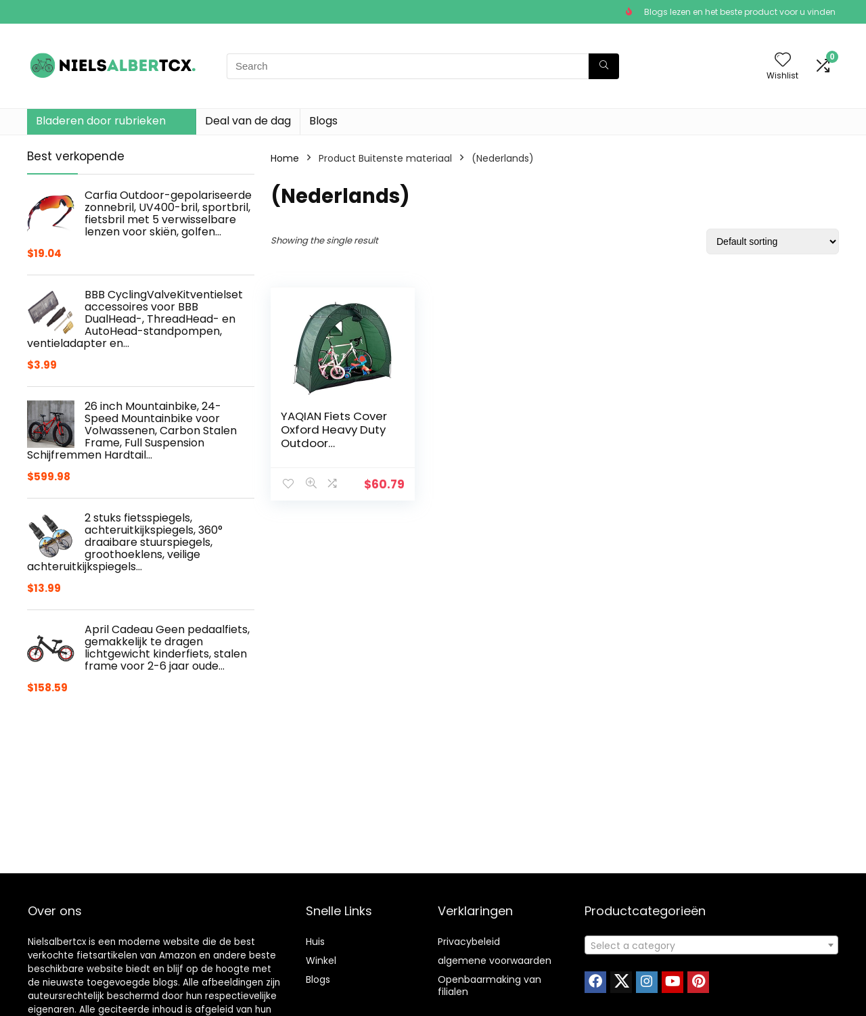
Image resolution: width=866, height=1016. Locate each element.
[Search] (604, 66)
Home (285, 158)
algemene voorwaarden (494, 960)
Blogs (323, 121)
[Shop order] (772, 241)
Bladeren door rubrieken (101, 121)
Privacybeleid (469, 941)
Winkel (321, 960)
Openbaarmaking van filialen (489, 985)
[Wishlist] (783, 60)
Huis (315, 941)
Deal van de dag (248, 121)
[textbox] (711, 945)
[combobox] (711, 945)
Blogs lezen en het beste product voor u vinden (740, 12)
